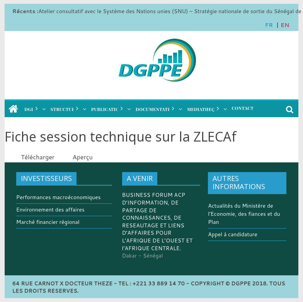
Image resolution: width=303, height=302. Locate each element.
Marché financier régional (48, 222)
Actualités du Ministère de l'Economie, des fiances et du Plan (244, 214)
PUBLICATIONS (108, 109)
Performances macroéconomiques (58, 197)
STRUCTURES (66, 109)
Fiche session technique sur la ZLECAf (121, 136)
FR (269, 25)
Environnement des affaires (50, 209)
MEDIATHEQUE (204, 109)
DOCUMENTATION (156, 109)
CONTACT (243, 108)
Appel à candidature (232, 234)
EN (285, 25)
